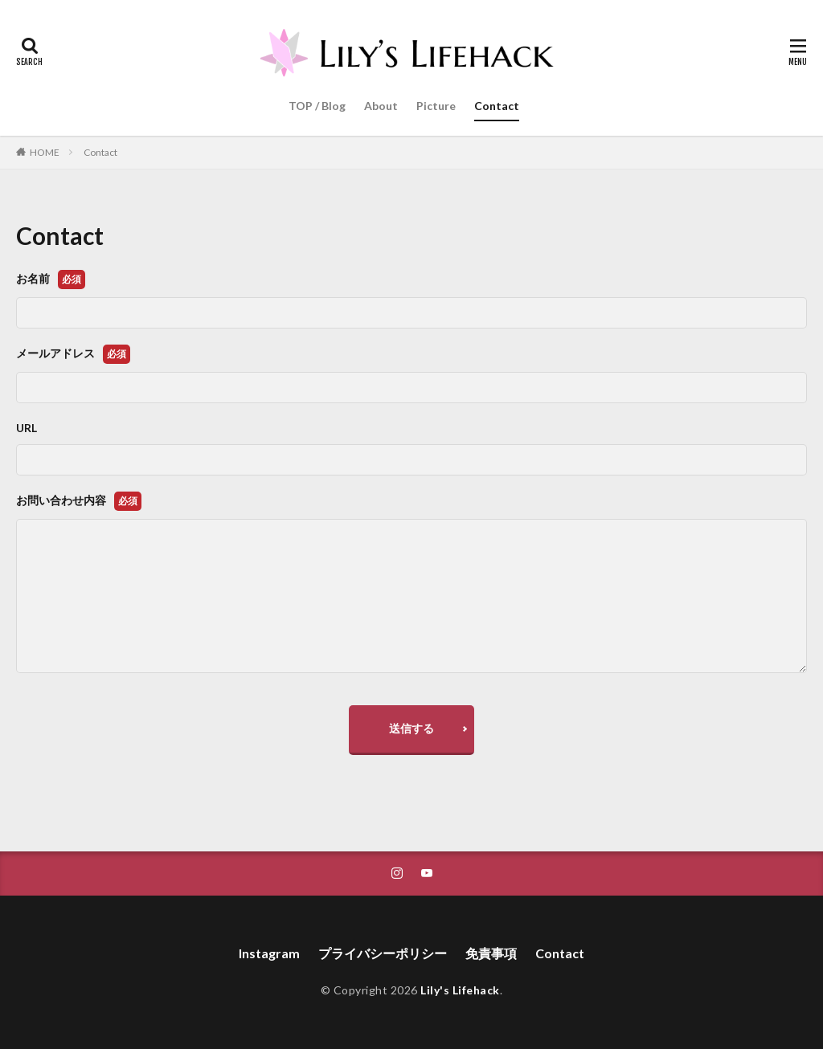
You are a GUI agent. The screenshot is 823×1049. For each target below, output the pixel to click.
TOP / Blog (317, 105)
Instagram (269, 953)
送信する (411, 728)
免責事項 (491, 953)
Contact (496, 105)
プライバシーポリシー (382, 953)
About (381, 105)
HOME (44, 152)
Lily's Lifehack (460, 990)
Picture (436, 105)
